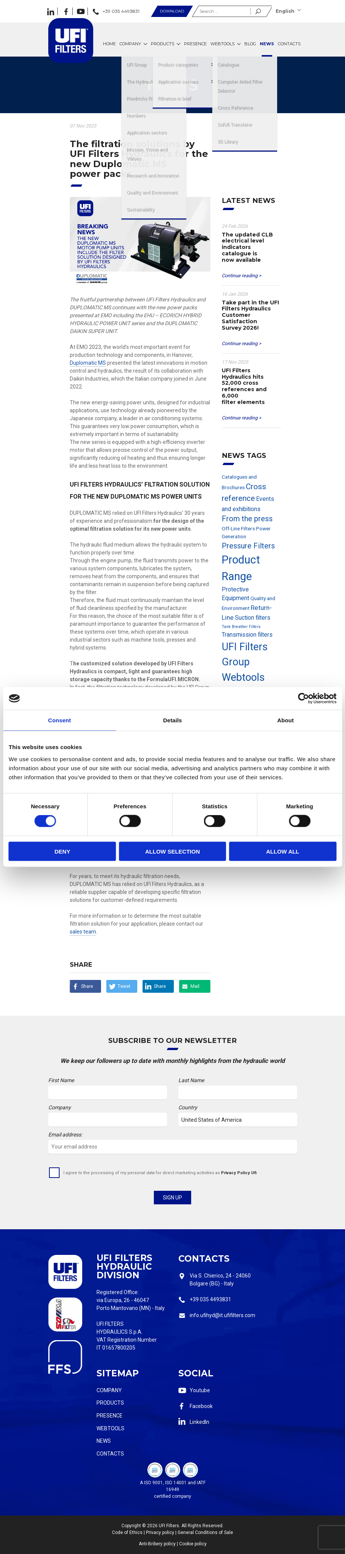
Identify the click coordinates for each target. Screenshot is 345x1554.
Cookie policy (193, 1543)
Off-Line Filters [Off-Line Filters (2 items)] (238, 528)
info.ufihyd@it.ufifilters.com (222, 1315)
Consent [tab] (59, 720)
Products (110, 1403)
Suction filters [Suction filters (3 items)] (252, 617)
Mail (194, 986)
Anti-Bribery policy (157, 1543)
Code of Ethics (127, 1532)
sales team (83, 932)
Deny (62, 851)
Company (109, 1390)
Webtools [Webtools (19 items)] (243, 677)
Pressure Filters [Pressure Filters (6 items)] (248, 546)
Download (172, 11)
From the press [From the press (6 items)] (247, 518)
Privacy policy (160, 1532)
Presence (110, 1416)
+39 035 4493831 (210, 1299)
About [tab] (285, 720)
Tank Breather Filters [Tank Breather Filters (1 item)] (241, 626)
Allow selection (172, 851)
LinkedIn (199, 1422)
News (104, 1441)
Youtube (200, 1390)
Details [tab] (172, 720)
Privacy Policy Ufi (239, 1172)
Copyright (131, 1525)
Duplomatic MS (88, 363)
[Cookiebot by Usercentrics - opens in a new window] (303, 698)
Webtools (110, 1428)
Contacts (110, 1454)
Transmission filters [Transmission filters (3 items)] (247, 634)
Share (87, 986)
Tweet (124, 986)
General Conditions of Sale (205, 1532)
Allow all (282, 851)
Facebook (201, 1406)
